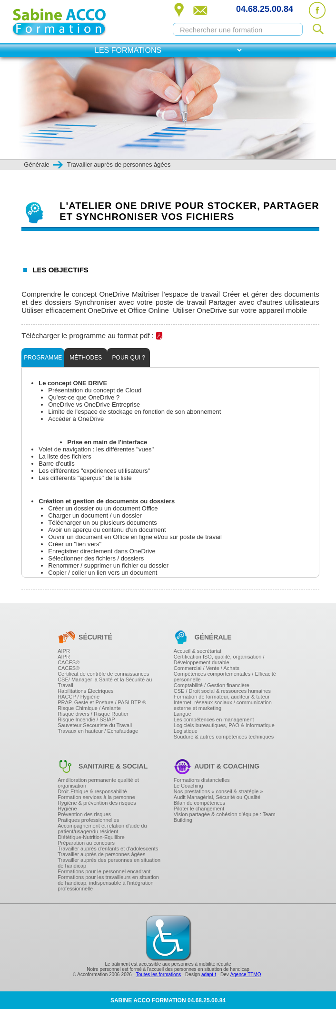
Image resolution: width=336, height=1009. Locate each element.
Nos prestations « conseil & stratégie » (218, 791)
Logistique (186, 731)
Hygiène (67, 808)
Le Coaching (188, 786)
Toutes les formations (158, 974)
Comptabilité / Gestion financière (211, 685)
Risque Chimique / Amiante (89, 708)
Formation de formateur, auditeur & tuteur (222, 696)
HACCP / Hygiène (78, 696)
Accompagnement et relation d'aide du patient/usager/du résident (102, 828)
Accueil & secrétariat (197, 651)
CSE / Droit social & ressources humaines (222, 691)
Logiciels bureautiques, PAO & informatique (224, 725)
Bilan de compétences (199, 803)
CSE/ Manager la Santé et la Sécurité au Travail (105, 682)
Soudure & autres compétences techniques (224, 736)
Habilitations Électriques (85, 691)
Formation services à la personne (96, 797)
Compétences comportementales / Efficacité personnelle (225, 676)
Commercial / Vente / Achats (206, 668)
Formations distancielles (202, 780)
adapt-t (208, 974)
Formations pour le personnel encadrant (104, 871)
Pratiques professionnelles (88, 820)
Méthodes (85, 357)
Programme (43, 357)
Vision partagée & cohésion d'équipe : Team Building (225, 817)
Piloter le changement (199, 808)
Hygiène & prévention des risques (97, 803)
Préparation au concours (86, 843)
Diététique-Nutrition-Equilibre (91, 837)
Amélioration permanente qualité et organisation (98, 783)
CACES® (68, 662)
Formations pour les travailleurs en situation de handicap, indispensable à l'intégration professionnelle (108, 882)
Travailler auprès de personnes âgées (101, 854)
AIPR (64, 651)
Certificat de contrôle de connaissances (103, 674)
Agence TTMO (245, 974)
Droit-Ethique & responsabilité (92, 791)
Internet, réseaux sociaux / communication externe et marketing (223, 705)
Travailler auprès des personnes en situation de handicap (109, 863)
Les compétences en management (214, 719)
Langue (182, 714)
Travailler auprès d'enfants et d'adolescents (108, 848)
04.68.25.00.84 (264, 9)
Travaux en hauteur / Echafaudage (98, 731)
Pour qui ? (128, 357)
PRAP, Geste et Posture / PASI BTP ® (102, 702)
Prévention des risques (84, 814)
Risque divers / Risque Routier (93, 714)
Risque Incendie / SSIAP (86, 719)
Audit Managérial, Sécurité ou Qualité (217, 797)
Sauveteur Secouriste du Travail (95, 725)
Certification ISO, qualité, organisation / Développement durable (219, 659)
